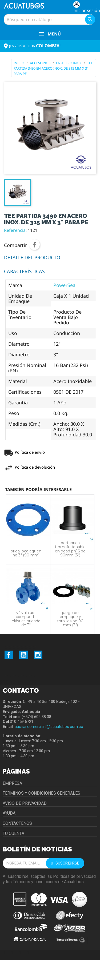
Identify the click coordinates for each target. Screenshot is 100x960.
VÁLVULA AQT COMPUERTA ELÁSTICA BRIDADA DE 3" (26, 618)
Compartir (34, 244)
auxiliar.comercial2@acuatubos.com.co (49, 726)
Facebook (9, 655)
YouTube (23, 655)
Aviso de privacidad (25, 803)
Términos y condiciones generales (41, 793)
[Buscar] (49, 19)
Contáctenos (17, 823)
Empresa (12, 783)
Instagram (38, 655)
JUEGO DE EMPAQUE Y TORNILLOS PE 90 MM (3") (70, 618)
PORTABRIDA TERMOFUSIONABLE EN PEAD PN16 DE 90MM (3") (70, 548)
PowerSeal (65, 285)
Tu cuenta (13, 833)
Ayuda (9, 813)
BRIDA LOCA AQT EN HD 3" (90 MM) (26, 553)
